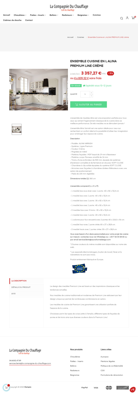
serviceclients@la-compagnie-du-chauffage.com (30, 363)
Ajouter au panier (88, 104)
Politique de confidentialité (112, 366)
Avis (15, 293)
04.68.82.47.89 (15, 361)
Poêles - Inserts (76, 361)
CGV (103, 370)
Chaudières (75, 357)
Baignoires (74, 375)
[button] (133, 390)
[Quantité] (85, 94)
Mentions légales (108, 361)
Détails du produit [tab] (22, 287)
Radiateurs (74, 370)
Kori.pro (28, 387)
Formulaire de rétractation (112, 375)
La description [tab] (20, 281)
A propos (105, 357)
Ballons (73, 366)
